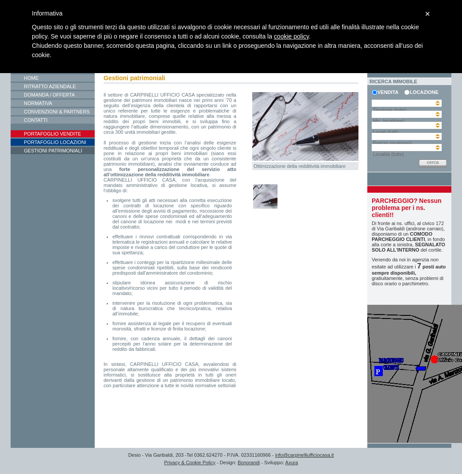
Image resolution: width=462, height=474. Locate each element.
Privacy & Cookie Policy (190, 462)
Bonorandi (249, 462)
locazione (423, 92)
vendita (387, 92)
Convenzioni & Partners (57, 111)
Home (31, 78)
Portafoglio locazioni (55, 142)
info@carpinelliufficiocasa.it (304, 455)
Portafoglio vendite (52, 133)
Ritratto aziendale (50, 86)
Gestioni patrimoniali (53, 150)
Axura (291, 462)
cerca (433, 162)
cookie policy (291, 36)
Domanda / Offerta (49, 94)
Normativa (38, 103)
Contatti (35, 120)
